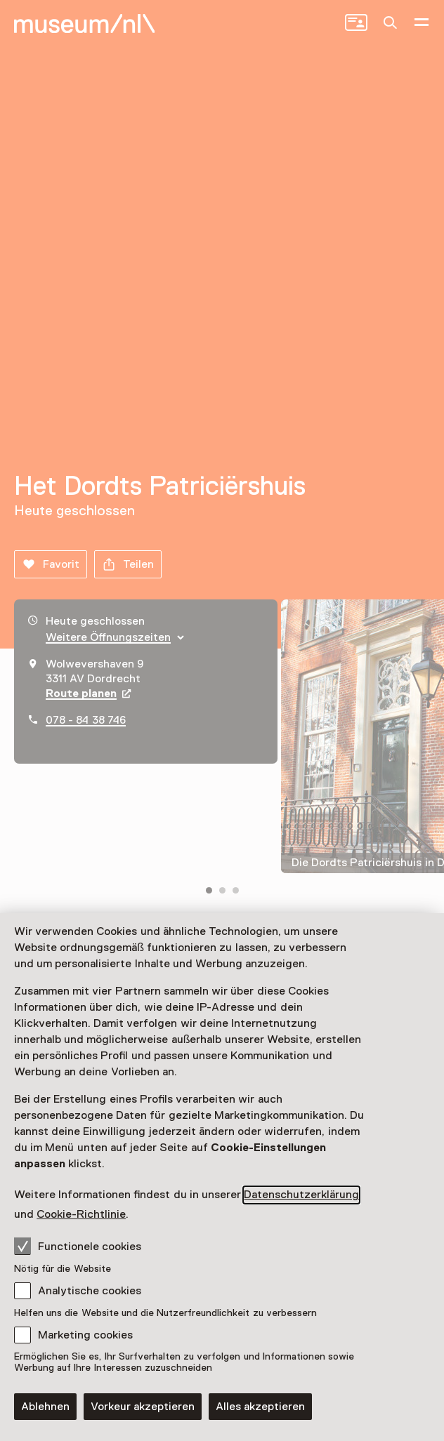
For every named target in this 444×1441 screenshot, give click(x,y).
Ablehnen (45, 1406)
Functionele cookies (77, 1245)
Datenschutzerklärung (301, 1194)
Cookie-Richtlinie (81, 1214)
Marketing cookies (85, 1335)
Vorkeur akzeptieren (143, 1406)
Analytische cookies (89, 1290)
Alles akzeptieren (260, 1406)
